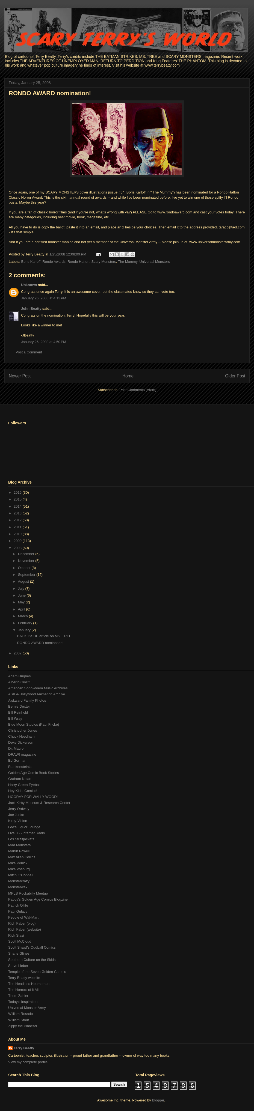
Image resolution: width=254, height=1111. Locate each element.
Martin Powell (18, 851)
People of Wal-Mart (23, 917)
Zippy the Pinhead (22, 1026)
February (25, 623)
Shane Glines (18, 953)
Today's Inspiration (22, 1002)
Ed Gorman (17, 760)
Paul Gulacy (17, 911)
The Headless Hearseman (28, 984)
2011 (18, 527)
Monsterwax (17, 887)
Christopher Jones (22, 730)
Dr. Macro (15, 748)
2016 (18, 492)
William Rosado (20, 1014)
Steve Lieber (18, 966)
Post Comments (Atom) (137, 390)
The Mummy (127, 262)
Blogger (158, 1100)
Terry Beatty (24, 1048)
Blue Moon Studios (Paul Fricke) (33, 724)
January (25, 630)
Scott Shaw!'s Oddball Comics (32, 947)
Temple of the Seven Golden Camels (37, 972)
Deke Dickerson (20, 742)
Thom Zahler (18, 996)
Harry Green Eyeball (24, 785)
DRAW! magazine (22, 754)
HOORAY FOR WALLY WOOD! (33, 797)
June (22, 595)
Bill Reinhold (18, 712)
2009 (18, 541)
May (22, 602)
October (25, 568)
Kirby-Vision (17, 821)
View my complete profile (28, 1062)
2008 (18, 548)
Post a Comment (29, 352)
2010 (18, 534)
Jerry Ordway (18, 809)
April (22, 609)
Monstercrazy (18, 881)
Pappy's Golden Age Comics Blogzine (38, 899)
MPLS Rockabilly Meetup (28, 893)
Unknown (29, 285)
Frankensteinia (19, 767)
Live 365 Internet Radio (26, 833)
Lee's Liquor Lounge (24, 827)
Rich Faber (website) (24, 929)
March (23, 616)
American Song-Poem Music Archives (37, 688)
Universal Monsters (154, 262)
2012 (18, 520)
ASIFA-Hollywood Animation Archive (36, 694)
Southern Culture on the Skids (31, 960)
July (21, 588)
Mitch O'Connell (20, 875)
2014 (18, 506)
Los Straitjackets (21, 839)
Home (128, 376)
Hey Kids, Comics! (22, 791)
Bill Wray (15, 718)
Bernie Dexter (19, 706)
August (24, 581)
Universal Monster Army (27, 1008)
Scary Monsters (103, 262)
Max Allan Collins (21, 857)
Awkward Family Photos (27, 700)
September (27, 575)
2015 (18, 499)
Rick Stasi (16, 935)
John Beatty (31, 308)
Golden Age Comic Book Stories (33, 773)
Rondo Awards (53, 262)
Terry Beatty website (24, 978)
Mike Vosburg (19, 869)
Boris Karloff (31, 262)
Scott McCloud (19, 941)
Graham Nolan (19, 779)
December (27, 554)
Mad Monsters (19, 845)
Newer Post (20, 376)
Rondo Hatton (78, 262)
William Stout (18, 1020)
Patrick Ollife (18, 905)
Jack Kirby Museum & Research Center (39, 803)
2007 (18, 653)
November (27, 561)
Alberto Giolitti (19, 682)
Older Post (235, 376)
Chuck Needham (21, 736)
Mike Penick (17, 863)
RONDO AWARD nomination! (50, 93)
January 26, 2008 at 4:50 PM (43, 342)
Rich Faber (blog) (22, 923)
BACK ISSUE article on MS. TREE (44, 636)
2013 (18, 513)
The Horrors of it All (23, 990)
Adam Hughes (19, 676)
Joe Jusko (16, 815)
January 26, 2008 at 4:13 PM (43, 298)
